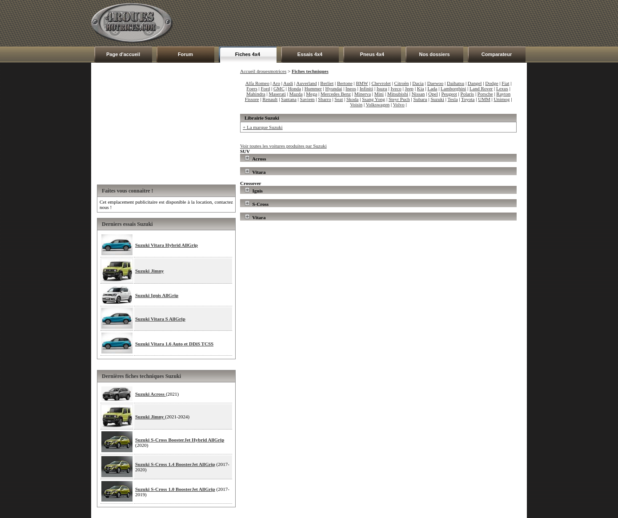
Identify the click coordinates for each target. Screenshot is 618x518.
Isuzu (382, 88)
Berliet (326, 83)
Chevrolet (381, 83)
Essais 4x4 (309, 54)
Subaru (420, 99)
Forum (185, 54)
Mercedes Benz (336, 93)
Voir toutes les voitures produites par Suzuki (283, 146)
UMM (484, 99)
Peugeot (449, 93)
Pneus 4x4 (372, 54)
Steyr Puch (399, 99)
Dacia (418, 83)
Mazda (296, 93)
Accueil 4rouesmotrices (263, 71)
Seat (338, 99)
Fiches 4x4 (247, 54)
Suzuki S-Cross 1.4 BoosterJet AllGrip (175, 464)
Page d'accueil (123, 54)
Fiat (505, 83)
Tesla (453, 99)
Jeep (409, 88)
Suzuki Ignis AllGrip (156, 295)
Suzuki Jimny (149, 270)
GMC (279, 88)
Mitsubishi (397, 93)
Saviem (307, 99)
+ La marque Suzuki (263, 127)
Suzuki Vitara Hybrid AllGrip (166, 245)
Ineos (350, 88)
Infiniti (366, 88)
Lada (432, 88)
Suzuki (437, 99)
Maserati (277, 93)
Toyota (467, 99)
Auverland (306, 83)
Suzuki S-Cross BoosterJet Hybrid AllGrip (179, 439)
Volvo (399, 104)
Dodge (491, 83)
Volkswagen (378, 104)
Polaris (467, 93)
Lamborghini (453, 88)
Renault (269, 99)
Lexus (502, 88)
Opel (432, 93)
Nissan (418, 93)
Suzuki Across (150, 394)
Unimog (502, 99)
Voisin (356, 104)
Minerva (362, 93)
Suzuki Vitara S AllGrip (160, 318)
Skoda (352, 99)
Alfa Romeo (257, 83)
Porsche (485, 93)
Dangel (475, 83)
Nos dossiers (434, 54)
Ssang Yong (373, 99)
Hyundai (333, 88)
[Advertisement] (365, 23)
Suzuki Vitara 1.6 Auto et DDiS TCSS (174, 343)
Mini (379, 93)
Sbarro (324, 99)
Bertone (345, 83)
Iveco (395, 88)
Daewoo (435, 83)
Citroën (401, 83)
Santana (289, 99)
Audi (288, 83)
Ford (265, 88)
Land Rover (481, 88)
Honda (294, 88)
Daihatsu (455, 83)
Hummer (313, 88)
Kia (420, 88)
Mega (311, 93)
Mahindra (255, 93)
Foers (251, 88)
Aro (276, 83)
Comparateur (497, 54)
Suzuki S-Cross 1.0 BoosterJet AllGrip (175, 489)
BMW (362, 83)
